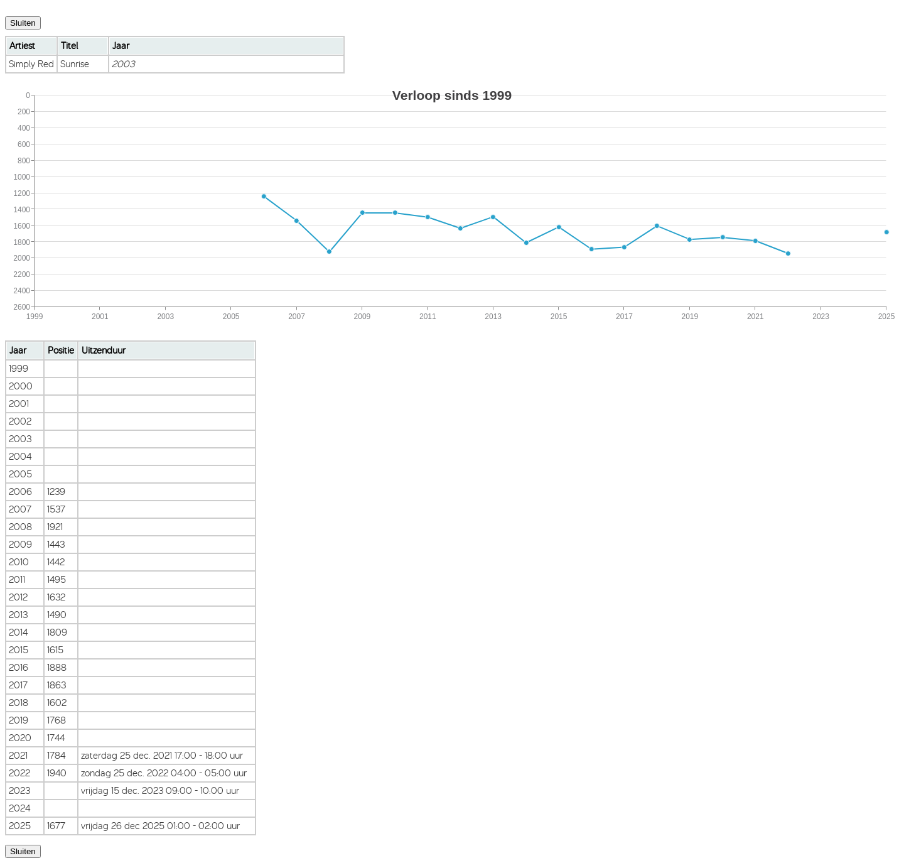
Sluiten (23, 23)
